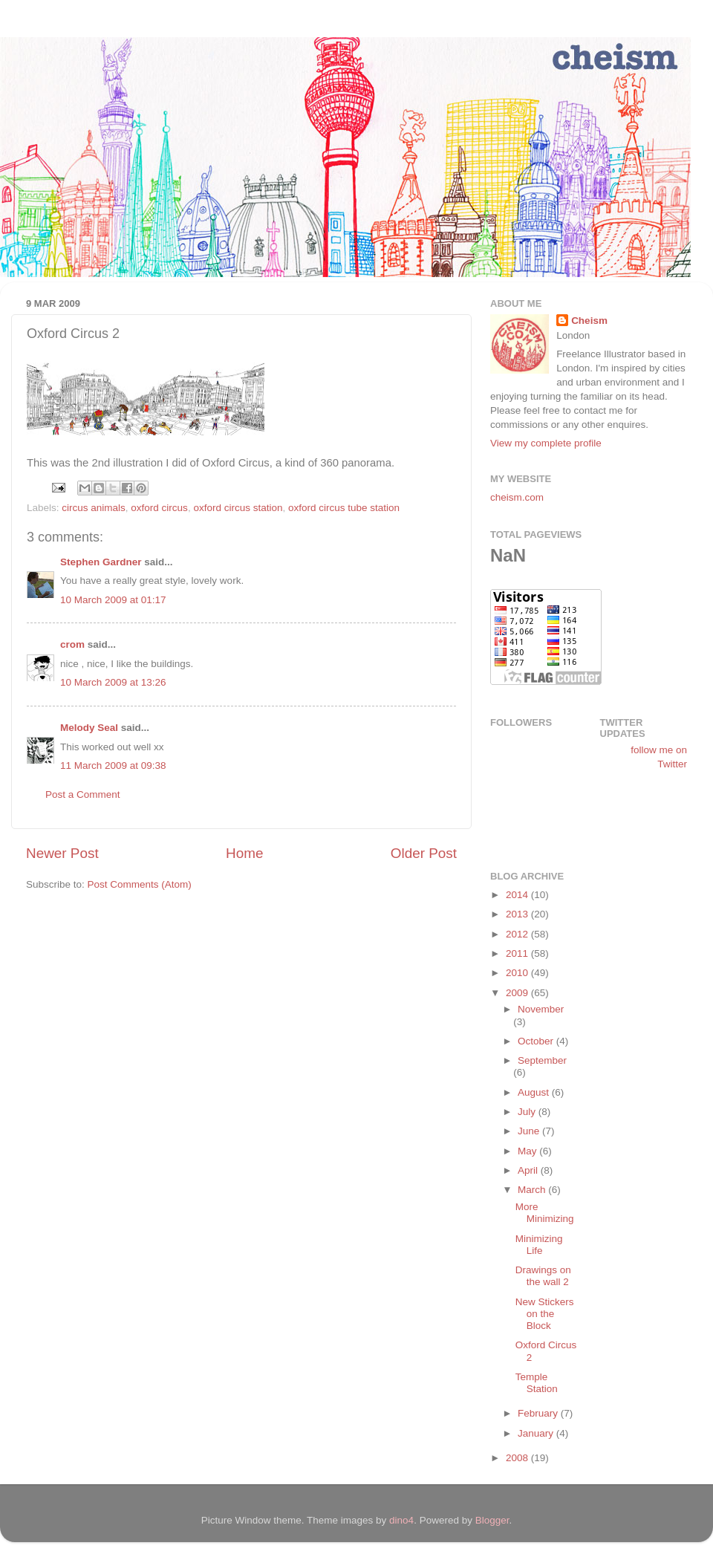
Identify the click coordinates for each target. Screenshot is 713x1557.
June (530, 1131)
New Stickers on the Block (544, 1313)
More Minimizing (544, 1212)
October (537, 1041)
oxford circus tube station (344, 507)
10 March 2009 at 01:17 (113, 599)
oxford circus (159, 507)
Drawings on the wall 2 (543, 1275)
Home (244, 853)
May (528, 1151)
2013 (518, 914)
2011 (518, 953)
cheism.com (517, 497)
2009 (518, 992)
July (528, 1111)
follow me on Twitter (659, 757)
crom (72, 644)
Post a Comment (82, 794)
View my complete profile (546, 443)
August (535, 1092)
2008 (518, 1457)
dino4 (401, 1520)
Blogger (492, 1520)
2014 (518, 894)
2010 (518, 972)
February (539, 1413)
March (533, 1189)
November (541, 1009)
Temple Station (536, 1382)
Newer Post (62, 853)
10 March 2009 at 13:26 (113, 682)
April (529, 1170)
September (542, 1060)
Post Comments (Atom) (140, 884)
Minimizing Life (539, 1244)
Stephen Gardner (101, 562)
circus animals (94, 507)
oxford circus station (237, 507)
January (537, 1433)
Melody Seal (89, 727)
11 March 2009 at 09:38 (113, 765)
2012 (518, 934)
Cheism (589, 320)
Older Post (424, 853)
